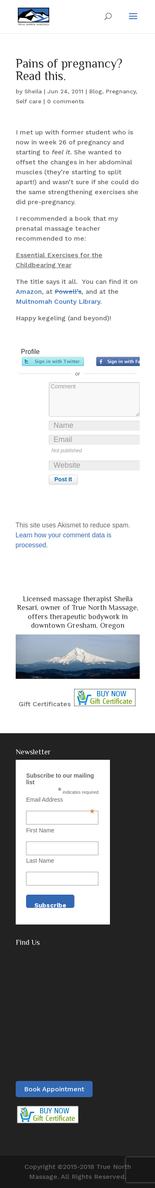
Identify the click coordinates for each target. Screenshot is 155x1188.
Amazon (29, 291)
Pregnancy (121, 91)
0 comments (65, 101)
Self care (28, 101)
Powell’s (68, 291)
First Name (40, 830)
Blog (95, 91)
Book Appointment (54, 1089)
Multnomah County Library (58, 301)
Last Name (40, 860)
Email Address (60, 799)
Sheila (33, 91)
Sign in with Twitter (53, 361)
